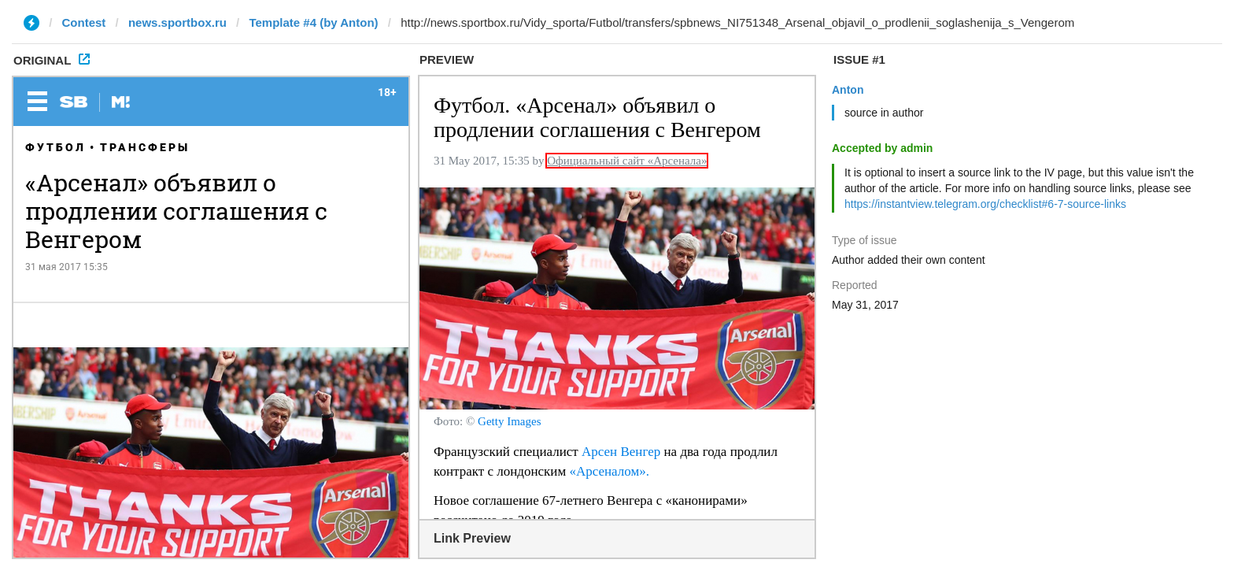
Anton (847, 89)
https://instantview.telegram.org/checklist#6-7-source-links (985, 204)
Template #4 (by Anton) (313, 22)
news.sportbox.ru (177, 22)
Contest (84, 22)
